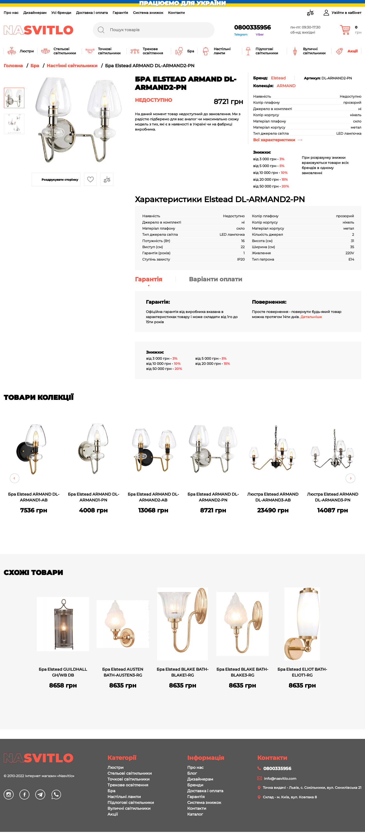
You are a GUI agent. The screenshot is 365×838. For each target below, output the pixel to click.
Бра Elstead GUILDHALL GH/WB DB (63, 672)
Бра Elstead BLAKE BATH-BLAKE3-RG (242, 672)
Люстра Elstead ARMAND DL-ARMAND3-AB (272, 497)
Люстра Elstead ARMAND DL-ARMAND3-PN (332, 497)
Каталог (195, 814)
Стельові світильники (129, 773)
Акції (112, 814)
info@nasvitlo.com (280, 778)
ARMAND (286, 86)
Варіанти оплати (215, 279)
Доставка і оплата (92, 12)
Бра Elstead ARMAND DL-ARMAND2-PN (213, 497)
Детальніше (311, 317)
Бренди (195, 785)
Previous (14, 478)
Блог (192, 773)
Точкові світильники (128, 779)
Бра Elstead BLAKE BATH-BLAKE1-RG (182, 672)
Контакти (176, 12)
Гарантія (120, 12)
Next (350, 478)
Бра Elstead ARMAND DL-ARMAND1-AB (33, 497)
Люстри (115, 767)
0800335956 (252, 27)
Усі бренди (61, 12)
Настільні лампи (124, 796)
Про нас (11, 12)
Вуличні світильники (129, 808)
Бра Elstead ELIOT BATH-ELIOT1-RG (302, 672)
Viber (260, 34)
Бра (111, 791)
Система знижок (148, 12)
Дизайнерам (34, 12)
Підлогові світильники (130, 802)
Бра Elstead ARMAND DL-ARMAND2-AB (153, 497)
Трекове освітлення (127, 785)
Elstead (278, 78)
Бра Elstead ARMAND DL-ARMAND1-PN (93, 497)
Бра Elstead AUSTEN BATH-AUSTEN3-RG (122, 672)
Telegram (241, 34)
